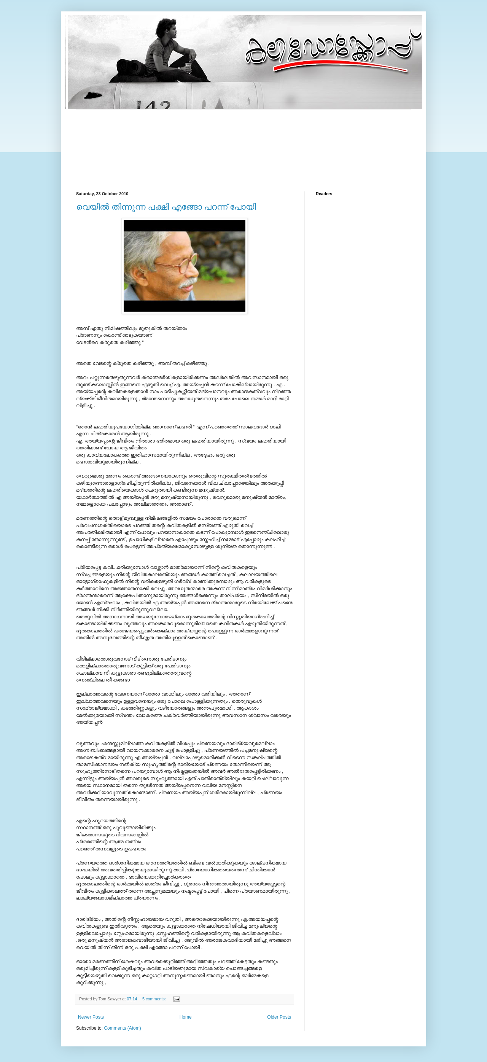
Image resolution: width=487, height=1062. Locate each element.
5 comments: (154, 999)
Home (186, 1017)
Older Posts (279, 1017)
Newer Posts (91, 1017)
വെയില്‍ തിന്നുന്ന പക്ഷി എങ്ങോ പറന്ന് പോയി (166, 207)
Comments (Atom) (122, 1028)
